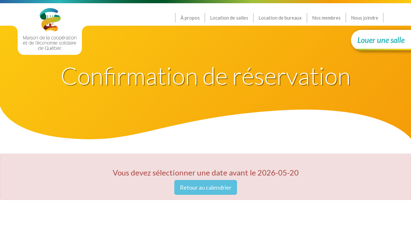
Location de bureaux (280, 18)
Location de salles (229, 18)
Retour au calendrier (206, 187)
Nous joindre (364, 18)
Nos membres (326, 18)
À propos (190, 18)
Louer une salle (381, 40)
